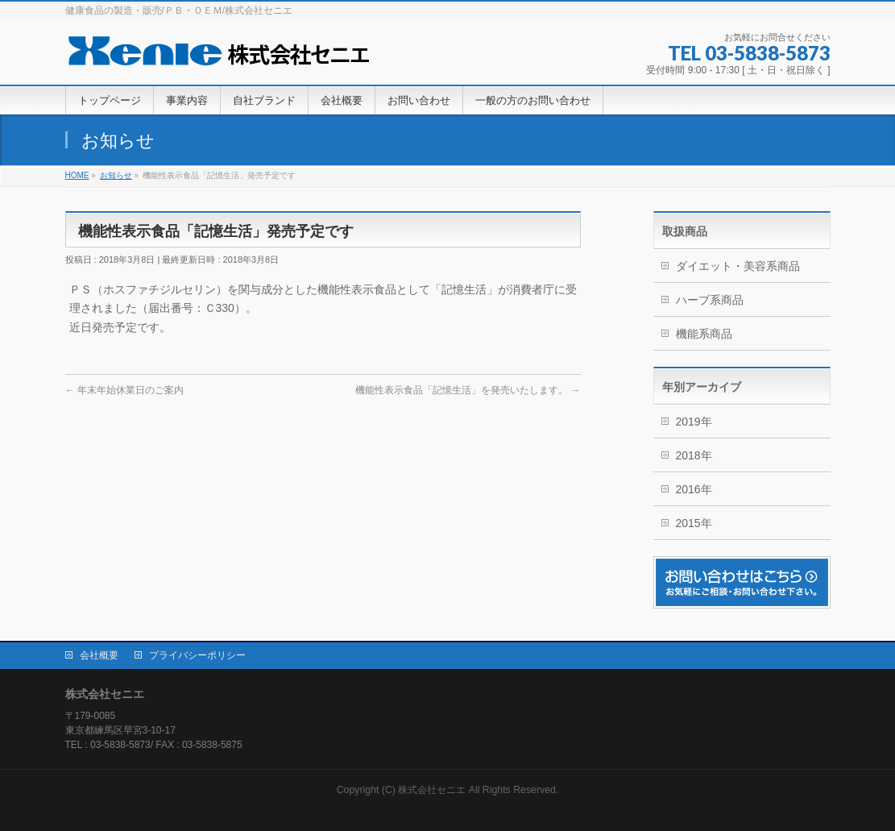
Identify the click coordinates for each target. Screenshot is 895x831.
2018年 (694, 455)
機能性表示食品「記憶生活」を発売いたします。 (467, 390)
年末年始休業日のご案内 (124, 390)
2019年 (694, 421)
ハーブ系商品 (710, 299)
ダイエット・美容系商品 (738, 266)
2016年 (694, 489)
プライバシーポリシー (197, 655)
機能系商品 (704, 333)
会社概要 (99, 655)
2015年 (694, 523)
